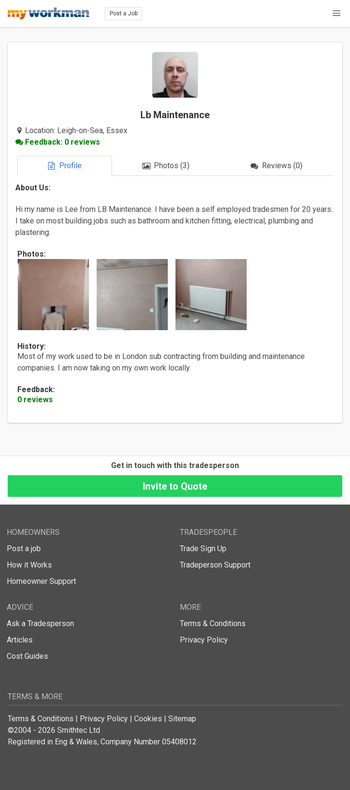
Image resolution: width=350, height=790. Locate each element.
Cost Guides (27, 656)
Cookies (148, 718)
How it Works (29, 564)
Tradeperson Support (215, 564)
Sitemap (182, 718)
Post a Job (124, 13)
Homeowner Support (41, 581)
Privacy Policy (204, 639)
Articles (20, 639)
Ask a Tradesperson (40, 623)
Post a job (24, 548)
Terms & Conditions (213, 623)
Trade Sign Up (203, 548)
